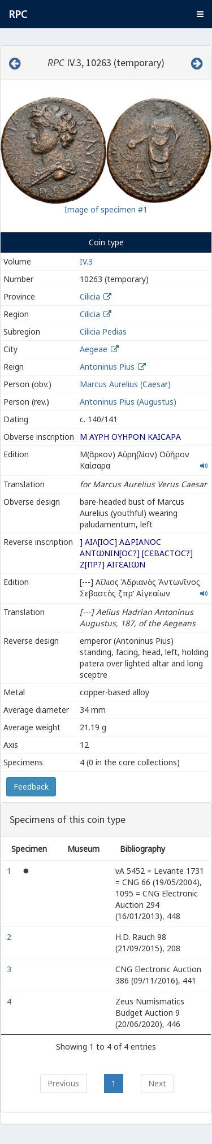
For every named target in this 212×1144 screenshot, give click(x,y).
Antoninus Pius (107, 366)
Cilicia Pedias (103, 331)
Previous (63, 1083)
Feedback (31, 786)
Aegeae (93, 349)
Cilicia (90, 296)
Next (157, 1083)
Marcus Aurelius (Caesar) (125, 384)
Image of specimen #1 (106, 209)
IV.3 (86, 261)
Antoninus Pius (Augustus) (128, 401)
